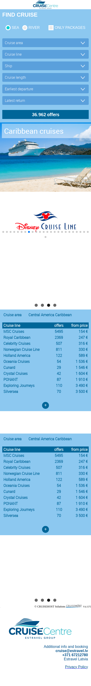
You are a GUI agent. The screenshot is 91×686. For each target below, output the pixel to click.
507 (59, 343)
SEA (15, 28)
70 (59, 391)
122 (59, 355)
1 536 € (82, 361)
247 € (83, 337)
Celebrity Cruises (16, 343)
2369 (59, 337)
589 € (83, 355)
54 (59, 361)
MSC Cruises (13, 331)
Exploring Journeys (18, 385)
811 (59, 349)
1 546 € (82, 367)
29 (59, 367)
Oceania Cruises (16, 361)
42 (59, 373)
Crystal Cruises (15, 373)
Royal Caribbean (16, 337)
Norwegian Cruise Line (21, 349)
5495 (59, 331)
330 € (83, 349)
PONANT (10, 379)
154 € (83, 331)
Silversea (10, 391)
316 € (83, 343)
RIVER (34, 28)
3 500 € (82, 391)
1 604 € (82, 373)
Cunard (9, 367)
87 (59, 379)
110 (59, 385)
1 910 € (82, 379)
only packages (70, 28)
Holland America (16, 355)
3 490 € (82, 385)
